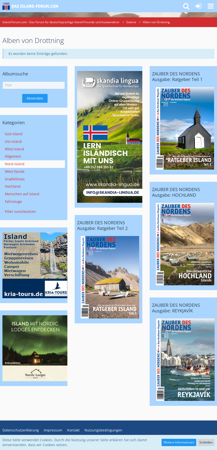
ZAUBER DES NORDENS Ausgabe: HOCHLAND (176, 192)
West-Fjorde (14, 171)
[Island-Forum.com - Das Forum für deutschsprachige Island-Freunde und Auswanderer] (32, 6)
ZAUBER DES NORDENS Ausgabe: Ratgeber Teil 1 (177, 76)
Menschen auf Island (22, 194)
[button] (211, 6)
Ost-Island (13, 141)
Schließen (206, 442)
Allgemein (13, 156)
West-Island (14, 149)
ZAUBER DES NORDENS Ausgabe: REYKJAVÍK (176, 308)
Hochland (13, 186)
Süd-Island (13, 134)
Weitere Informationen (179, 442)
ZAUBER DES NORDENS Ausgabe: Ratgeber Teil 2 (102, 225)
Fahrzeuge (13, 201)
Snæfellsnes (15, 179)
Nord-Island (14, 164)
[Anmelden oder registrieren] (198, 6)
